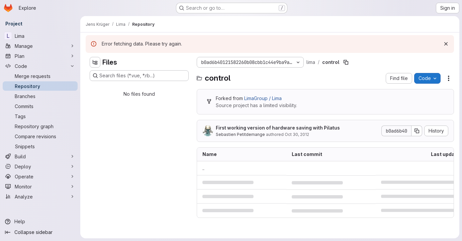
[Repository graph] (40, 126)
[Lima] (40, 36)
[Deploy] (40, 166)
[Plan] (40, 56)
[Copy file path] (346, 62)
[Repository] (40, 86)
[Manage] (40, 46)
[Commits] (40, 106)
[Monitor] (40, 186)
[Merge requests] (40, 76)
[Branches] (40, 96)
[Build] (40, 156)
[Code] (40, 66)
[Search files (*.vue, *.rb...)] (139, 75)
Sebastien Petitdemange (240, 134)
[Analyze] (40, 196)
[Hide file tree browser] (95, 62)
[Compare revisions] (40, 136)
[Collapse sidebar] (40, 232)
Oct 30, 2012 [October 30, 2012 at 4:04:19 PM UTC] (297, 134)
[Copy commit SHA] (416, 131)
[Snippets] (40, 146)
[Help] (40, 221)
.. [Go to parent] (203, 168)
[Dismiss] (446, 44)
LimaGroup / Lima (263, 98)
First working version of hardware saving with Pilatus (278, 128)
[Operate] (40, 176)
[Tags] (40, 116)
